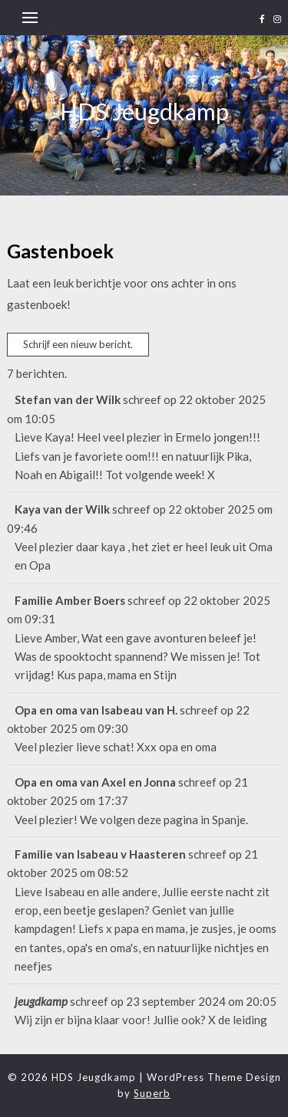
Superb (152, 1093)
